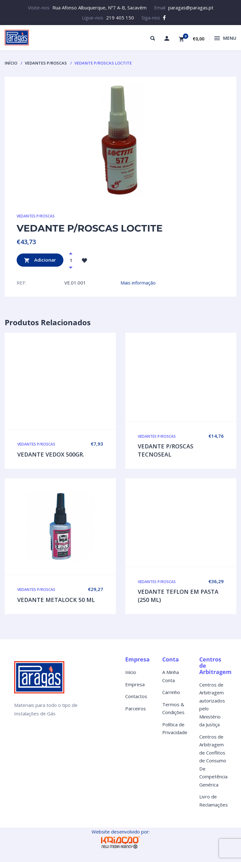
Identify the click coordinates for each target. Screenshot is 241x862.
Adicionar (40, 260)
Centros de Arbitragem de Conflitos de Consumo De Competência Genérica (213, 761)
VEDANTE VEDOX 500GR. (50, 454)
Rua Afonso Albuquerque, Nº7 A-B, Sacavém (99, 7)
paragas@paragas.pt (190, 7)
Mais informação (138, 282)
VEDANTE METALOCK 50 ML (56, 599)
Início (11, 63)
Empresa (135, 684)
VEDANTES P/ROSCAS (46, 63)
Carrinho (171, 692)
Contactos (136, 696)
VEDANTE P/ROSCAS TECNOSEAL (165, 450)
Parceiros (135, 708)
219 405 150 (120, 17)
